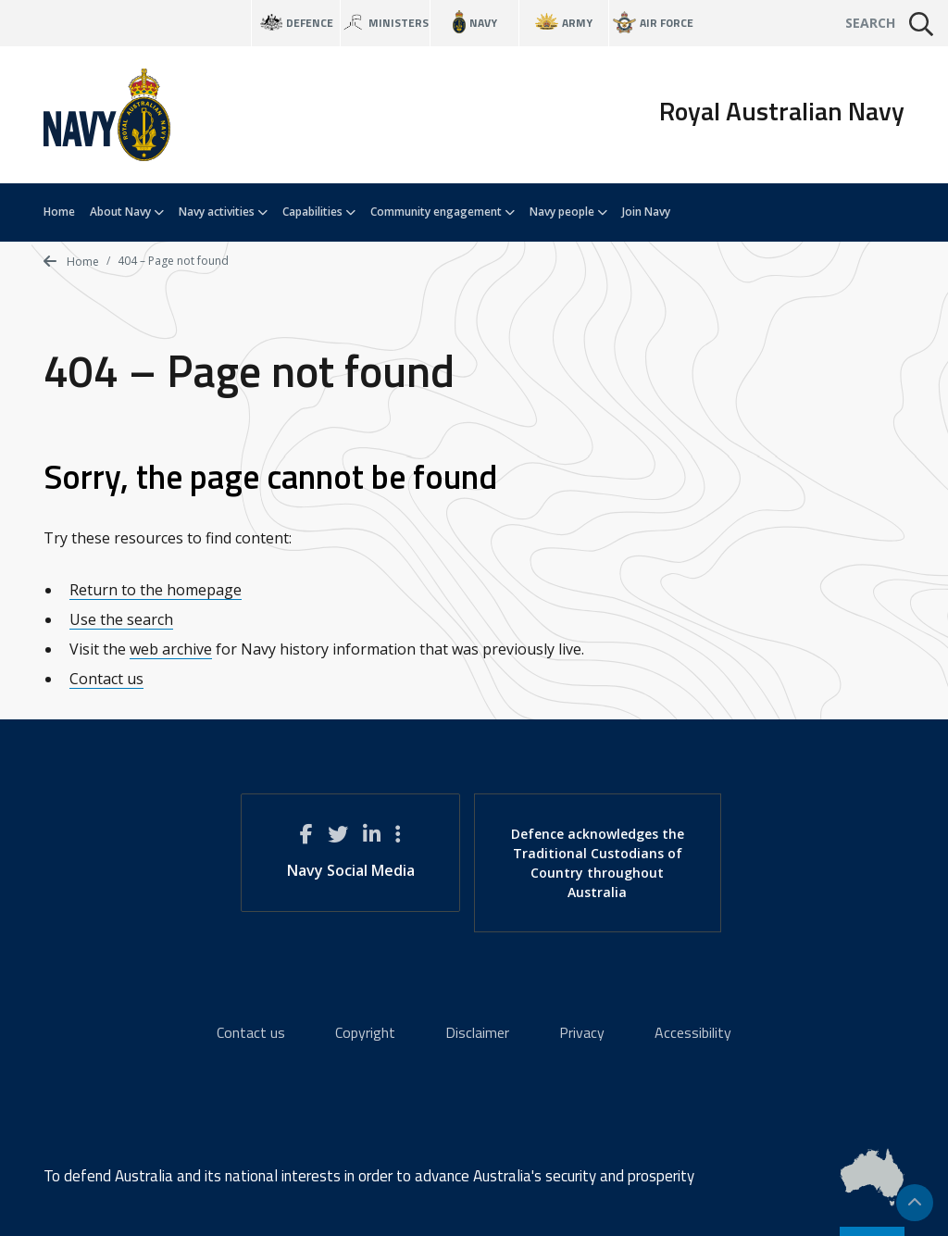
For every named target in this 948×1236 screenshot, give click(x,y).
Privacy (582, 1032)
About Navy (127, 211)
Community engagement (442, 211)
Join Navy (646, 211)
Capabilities (319, 211)
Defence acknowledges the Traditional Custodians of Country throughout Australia (597, 863)
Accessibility (693, 1032)
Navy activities (223, 211)
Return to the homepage (155, 590)
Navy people (568, 211)
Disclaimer (477, 1032)
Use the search (121, 619)
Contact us (106, 678)
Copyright (365, 1032)
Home (59, 211)
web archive (171, 649)
